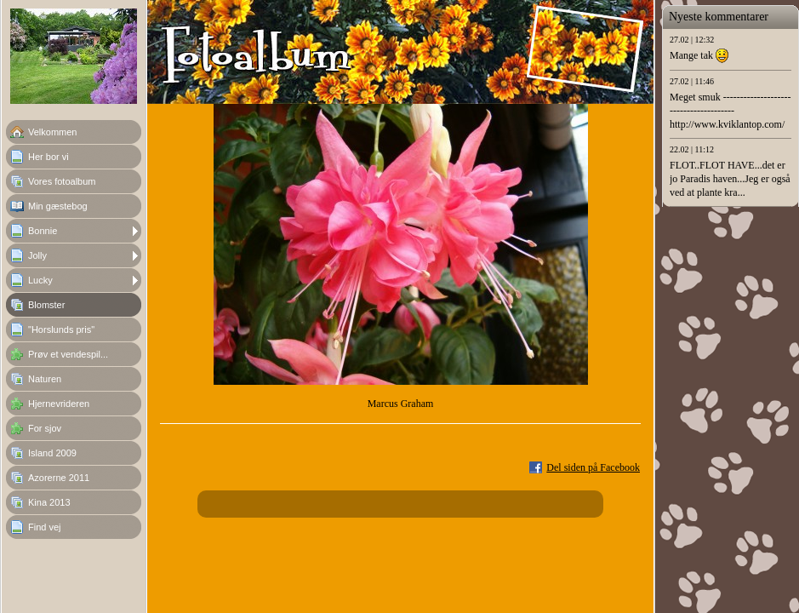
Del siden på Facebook (593, 467)
